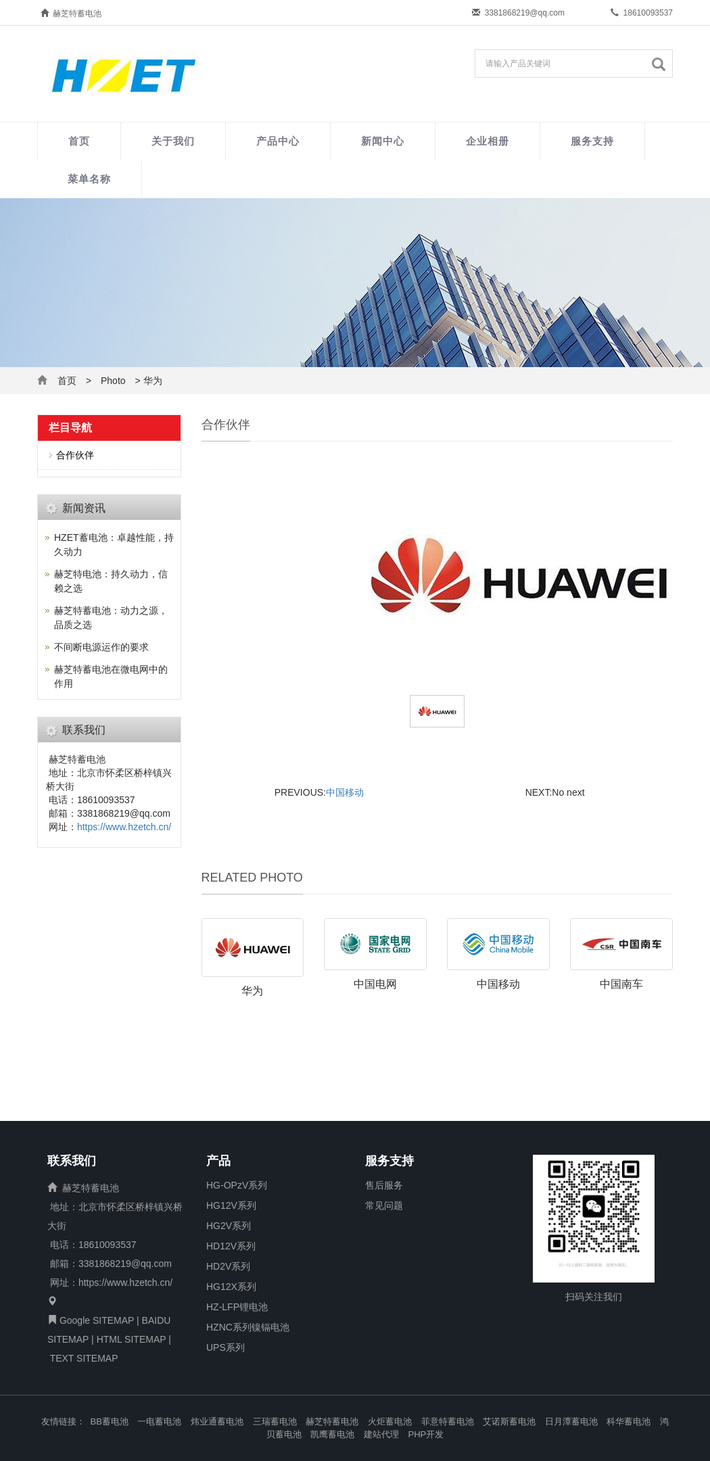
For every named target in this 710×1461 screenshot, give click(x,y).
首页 (79, 141)
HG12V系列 (231, 1205)
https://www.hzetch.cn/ (124, 826)
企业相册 (487, 141)
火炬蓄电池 (390, 1421)
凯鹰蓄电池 (332, 1434)
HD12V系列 (231, 1246)
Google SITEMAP (97, 1320)
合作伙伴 (75, 455)
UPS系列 (225, 1347)
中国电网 (375, 984)
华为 (252, 991)
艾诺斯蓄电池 (509, 1421)
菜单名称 (89, 179)
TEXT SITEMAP (84, 1358)
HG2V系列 (228, 1225)
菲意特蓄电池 (447, 1421)
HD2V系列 (228, 1266)
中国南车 (621, 984)
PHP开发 (426, 1434)
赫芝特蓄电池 (332, 1421)
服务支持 (592, 141)
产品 (218, 1161)
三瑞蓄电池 (275, 1421)
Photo (113, 380)
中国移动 (345, 792)
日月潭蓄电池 (571, 1421)
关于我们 (173, 141)
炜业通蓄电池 (217, 1421)
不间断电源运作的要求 (101, 647)
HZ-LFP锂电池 (237, 1306)
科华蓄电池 (628, 1421)
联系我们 (71, 1161)
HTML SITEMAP (131, 1339)
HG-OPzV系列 (236, 1185)
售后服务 (384, 1185)
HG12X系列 (231, 1286)
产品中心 (278, 141)
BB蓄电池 (109, 1421)
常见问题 (384, 1205)
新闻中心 (382, 141)
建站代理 (381, 1434)
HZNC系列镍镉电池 (247, 1327)
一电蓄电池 (159, 1421)
